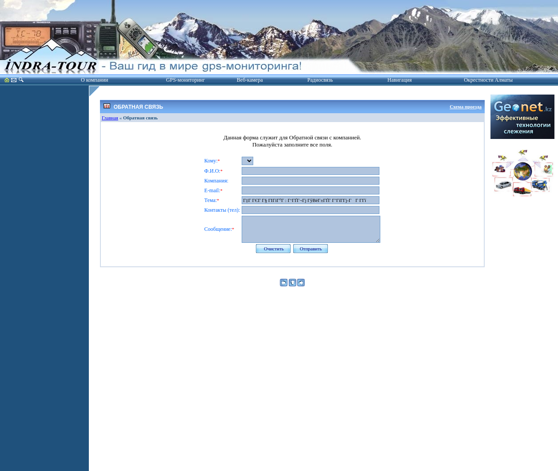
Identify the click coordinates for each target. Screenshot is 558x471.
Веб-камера (250, 80)
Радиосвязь (320, 80)
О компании (94, 80)
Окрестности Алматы (488, 80)
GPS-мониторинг (185, 80)
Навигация (399, 80)
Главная (110, 117)
